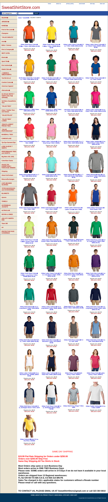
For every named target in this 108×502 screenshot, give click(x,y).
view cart (102, 3)
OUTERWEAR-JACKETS (6, 206)
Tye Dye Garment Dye (9, 142)
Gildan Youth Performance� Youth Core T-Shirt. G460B (51, 208)
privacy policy (70, 3)
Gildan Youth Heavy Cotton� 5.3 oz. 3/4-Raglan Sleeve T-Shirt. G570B (51, 407)
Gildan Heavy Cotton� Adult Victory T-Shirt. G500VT (73, 373)
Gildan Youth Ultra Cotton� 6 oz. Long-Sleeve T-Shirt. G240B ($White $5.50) (96, 275)
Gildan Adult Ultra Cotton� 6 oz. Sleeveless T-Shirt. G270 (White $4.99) (51, 341)
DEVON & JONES (7, 214)
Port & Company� (8, 49)
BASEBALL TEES (7, 134)
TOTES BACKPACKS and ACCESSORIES (8, 189)
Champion (5, 33)
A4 (2, 227)
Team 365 (5, 223)
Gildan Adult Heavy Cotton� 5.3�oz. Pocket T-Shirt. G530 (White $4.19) (29, 241)
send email (82, 3)
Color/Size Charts (7, 160)
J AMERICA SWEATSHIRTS (6, 73)
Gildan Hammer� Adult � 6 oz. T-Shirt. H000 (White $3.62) (29, 175)
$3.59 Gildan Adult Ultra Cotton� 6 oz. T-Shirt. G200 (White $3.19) (29, 78)
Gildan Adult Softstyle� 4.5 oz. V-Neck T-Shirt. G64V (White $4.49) (74, 142)
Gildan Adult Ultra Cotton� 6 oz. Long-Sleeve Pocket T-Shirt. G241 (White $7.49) (96, 308)
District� (5, 57)
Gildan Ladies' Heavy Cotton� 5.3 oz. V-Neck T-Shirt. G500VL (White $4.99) (96, 46)
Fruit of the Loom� (8, 29)
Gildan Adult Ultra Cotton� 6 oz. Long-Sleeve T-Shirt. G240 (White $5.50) (73, 275)
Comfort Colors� (7, 82)
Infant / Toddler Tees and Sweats (8, 111)
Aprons (4, 197)
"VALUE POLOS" (7, 115)
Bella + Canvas (6, 45)
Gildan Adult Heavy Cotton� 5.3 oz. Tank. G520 (73, 340)
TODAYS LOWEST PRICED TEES (7, 125)
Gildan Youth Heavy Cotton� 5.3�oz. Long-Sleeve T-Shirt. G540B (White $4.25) (29, 275)
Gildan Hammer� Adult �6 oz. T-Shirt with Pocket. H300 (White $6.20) (73, 176)
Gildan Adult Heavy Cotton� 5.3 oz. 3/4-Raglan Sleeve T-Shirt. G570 (29, 406)
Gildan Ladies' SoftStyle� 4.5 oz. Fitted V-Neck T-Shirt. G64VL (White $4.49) (96, 143)
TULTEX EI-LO (6, 78)
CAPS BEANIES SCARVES (7, 184)
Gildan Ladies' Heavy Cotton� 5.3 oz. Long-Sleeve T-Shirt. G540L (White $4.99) (51, 275)
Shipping (4, 171)
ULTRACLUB (6, 210)
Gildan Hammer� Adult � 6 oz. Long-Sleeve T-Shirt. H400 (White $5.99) (96, 176)
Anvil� (4, 41)
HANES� (5, 25)
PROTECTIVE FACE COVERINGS (8, 232)
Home (20, 17)
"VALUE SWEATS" (8, 37)
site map (92, 3)
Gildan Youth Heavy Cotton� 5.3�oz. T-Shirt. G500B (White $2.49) (51, 46)
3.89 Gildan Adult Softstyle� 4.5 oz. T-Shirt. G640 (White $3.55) (73, 110)
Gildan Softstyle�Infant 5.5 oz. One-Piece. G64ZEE (29, 440)
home (49, 3)
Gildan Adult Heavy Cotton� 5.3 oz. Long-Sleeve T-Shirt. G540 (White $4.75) (95, 241)
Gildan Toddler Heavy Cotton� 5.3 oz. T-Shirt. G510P (96, 78)
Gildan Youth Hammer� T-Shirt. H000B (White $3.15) (51, 175)
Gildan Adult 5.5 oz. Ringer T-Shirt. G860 (73, 406)
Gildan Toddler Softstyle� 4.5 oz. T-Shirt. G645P (96, 406)
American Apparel (7, 86)
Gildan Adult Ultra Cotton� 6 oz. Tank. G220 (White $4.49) (95, 340)
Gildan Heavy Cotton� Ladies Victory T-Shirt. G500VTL (96, 373)
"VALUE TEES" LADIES (6, 120)
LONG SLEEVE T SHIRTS (7, 147)
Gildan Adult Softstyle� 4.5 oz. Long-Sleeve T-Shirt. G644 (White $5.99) (29, 308)
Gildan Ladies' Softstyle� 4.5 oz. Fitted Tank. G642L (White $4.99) (51, 373)
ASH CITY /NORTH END (8, 219)
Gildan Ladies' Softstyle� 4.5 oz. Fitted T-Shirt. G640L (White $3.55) (96, 110)
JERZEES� (5, 21)
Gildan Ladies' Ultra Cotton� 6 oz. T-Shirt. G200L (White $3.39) (73, 78)
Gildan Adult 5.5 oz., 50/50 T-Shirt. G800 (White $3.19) (29, 110)
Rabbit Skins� (6, 69)
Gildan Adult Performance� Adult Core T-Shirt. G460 (29, 208)
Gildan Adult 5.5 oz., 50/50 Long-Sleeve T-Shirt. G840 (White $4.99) (74, 307)
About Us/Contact (7, 175)
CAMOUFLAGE (6, 138)
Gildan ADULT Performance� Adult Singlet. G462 (96, 208)
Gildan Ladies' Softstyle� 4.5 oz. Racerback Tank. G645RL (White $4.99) (29, 374)
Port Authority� (7, 65)
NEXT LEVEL (6, 53)
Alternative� (6, 90)
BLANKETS (5, 193)
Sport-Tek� (5, 61)
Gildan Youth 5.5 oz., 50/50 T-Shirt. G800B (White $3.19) (51, 110)
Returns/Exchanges (8, 179)
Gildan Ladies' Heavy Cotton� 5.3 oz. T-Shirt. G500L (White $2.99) (73, 45)
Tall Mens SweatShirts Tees (9, 101)
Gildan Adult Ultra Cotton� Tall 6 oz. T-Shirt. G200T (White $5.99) (29, 340)
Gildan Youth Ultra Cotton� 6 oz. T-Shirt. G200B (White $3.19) (51, 78)
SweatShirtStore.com (21, 7)
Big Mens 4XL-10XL (8, 156)
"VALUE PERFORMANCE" (7, 130)
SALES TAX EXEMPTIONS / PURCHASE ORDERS (8, 166)
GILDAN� (26, 17)
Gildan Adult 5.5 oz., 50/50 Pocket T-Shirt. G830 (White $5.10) (73, 240)
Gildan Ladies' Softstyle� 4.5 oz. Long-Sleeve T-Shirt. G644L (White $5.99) (51, 308)
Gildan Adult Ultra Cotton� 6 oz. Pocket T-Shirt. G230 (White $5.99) (51, 240)
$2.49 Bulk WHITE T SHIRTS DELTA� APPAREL (8, 95)
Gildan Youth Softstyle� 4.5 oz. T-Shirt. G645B (29, 142)
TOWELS (4, 201)
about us (58, 3)
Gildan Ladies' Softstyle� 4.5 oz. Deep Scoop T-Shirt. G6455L (51, 142)
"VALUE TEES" (6, 106)
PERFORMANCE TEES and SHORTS (9, 152)
